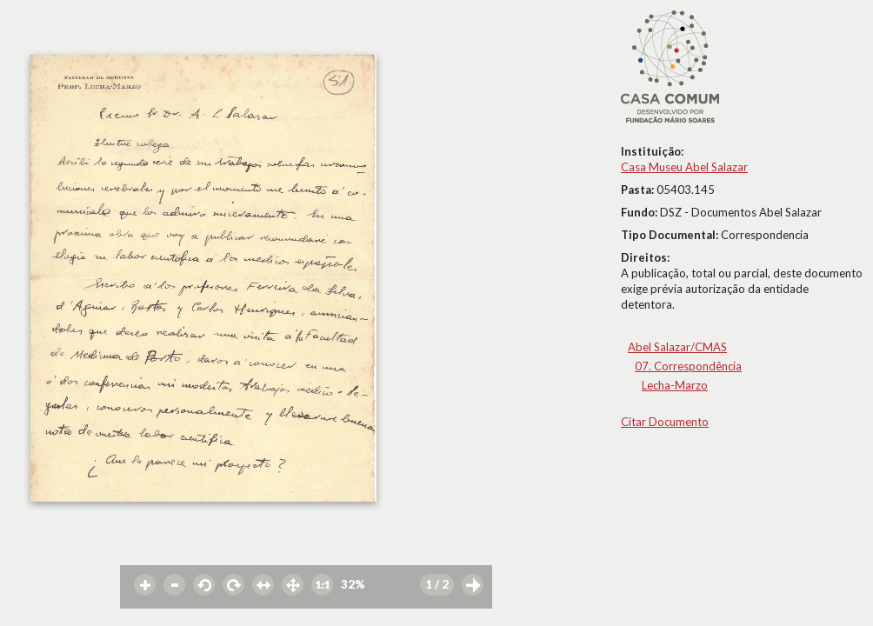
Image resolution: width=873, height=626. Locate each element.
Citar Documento (665, 422)
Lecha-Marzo (675, 385)
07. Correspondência (688, 366)
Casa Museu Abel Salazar (684, 167)
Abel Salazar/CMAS (677, 347)
